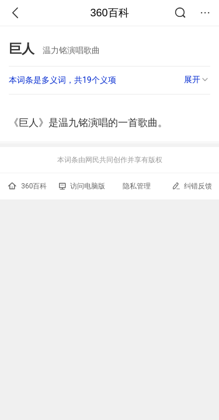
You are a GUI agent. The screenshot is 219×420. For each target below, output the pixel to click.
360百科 (109, 13)
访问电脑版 (82, 186)
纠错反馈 (192, 185)
